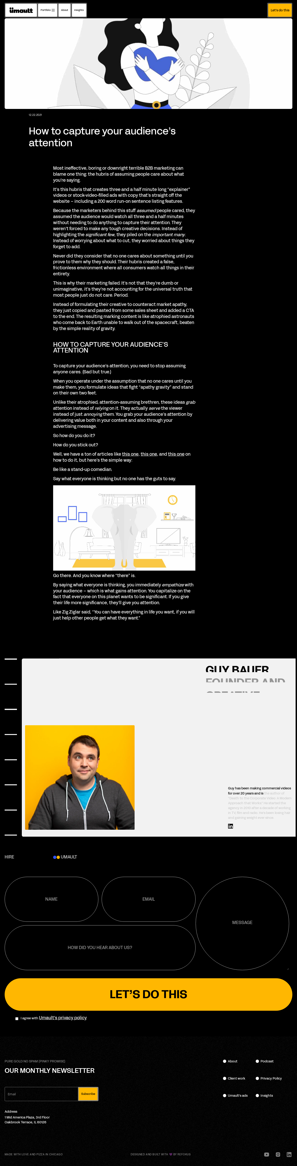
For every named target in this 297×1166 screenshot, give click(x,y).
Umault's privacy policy (63, 1018)
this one (130, 454)
